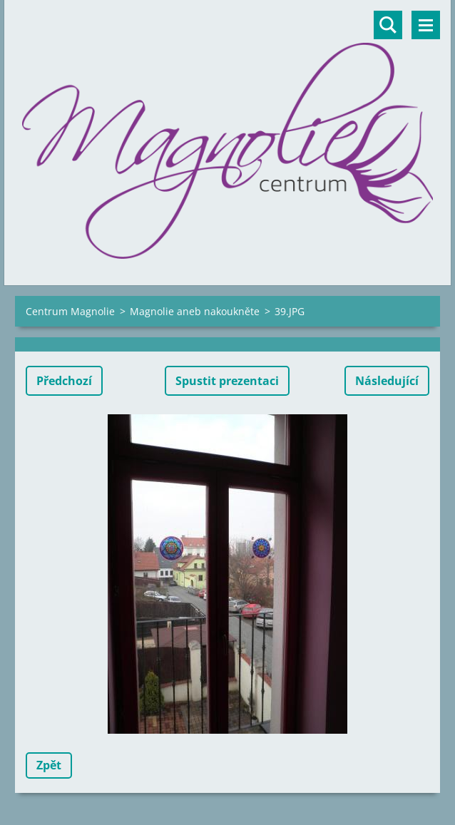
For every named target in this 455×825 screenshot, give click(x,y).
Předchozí (64, 381)
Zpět (48, 765)
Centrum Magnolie (70, 311)
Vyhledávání (388, 25)
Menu (425, 25)
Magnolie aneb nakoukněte (195, 311)
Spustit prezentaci (227, 381)
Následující (387, 381)
